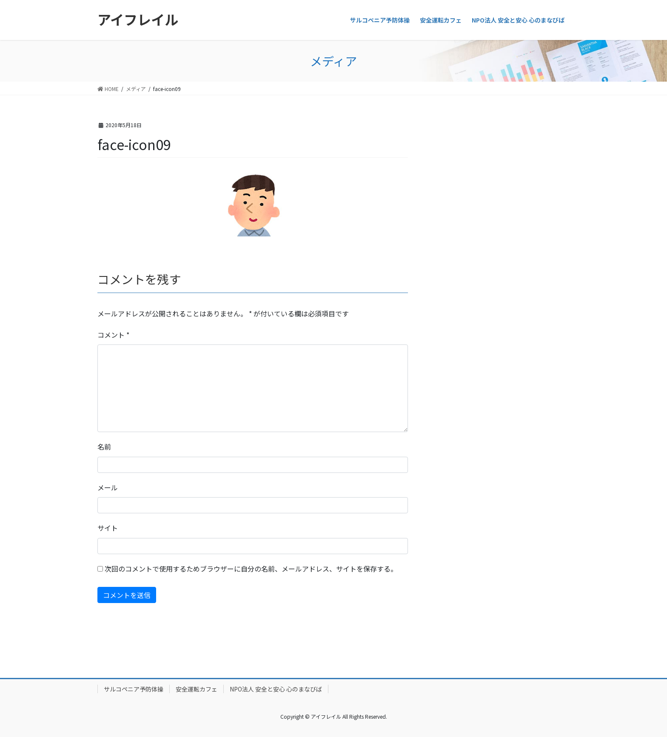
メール (107, 487)
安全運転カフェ (196, 689)
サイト (107, 528)
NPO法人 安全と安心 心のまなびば (276, 689)
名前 (104, 446)
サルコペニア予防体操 (133, 689)
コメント (113, 335)
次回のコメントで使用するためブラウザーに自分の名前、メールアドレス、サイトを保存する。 (251, 568)
